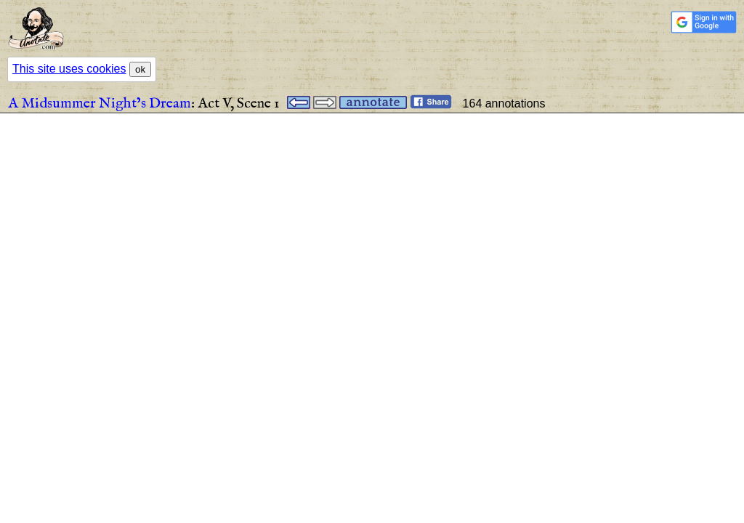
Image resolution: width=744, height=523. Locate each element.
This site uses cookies (69, 68)
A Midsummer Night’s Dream (99, 103)
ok (140, 69)
